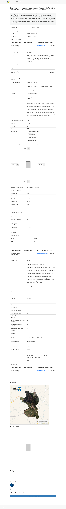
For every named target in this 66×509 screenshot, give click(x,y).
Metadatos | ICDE (12, 2)
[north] (25, 148)
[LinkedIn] (19, 492)
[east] (40, 165)
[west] (13, 165)
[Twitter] (11, 492)
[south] (25, 181)
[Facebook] (15, 492)
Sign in (57, 1)
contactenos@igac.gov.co (43, 45)
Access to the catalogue (33, 496)
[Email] (23, 492)
